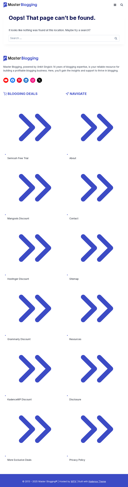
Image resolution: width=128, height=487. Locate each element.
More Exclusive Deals (19, 460)
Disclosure (75, 399)
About (72, 158)
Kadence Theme (97, 481)
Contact (73, 218)
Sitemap (74, 279)
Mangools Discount (18, 218)
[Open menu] (115, 5)
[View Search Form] (122, 5)
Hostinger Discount (18, 279)
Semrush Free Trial (17, 158)
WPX (73, 481)
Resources (75, 339)
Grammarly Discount (18, 339)
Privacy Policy (77, 460)
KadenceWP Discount (19, 399)
